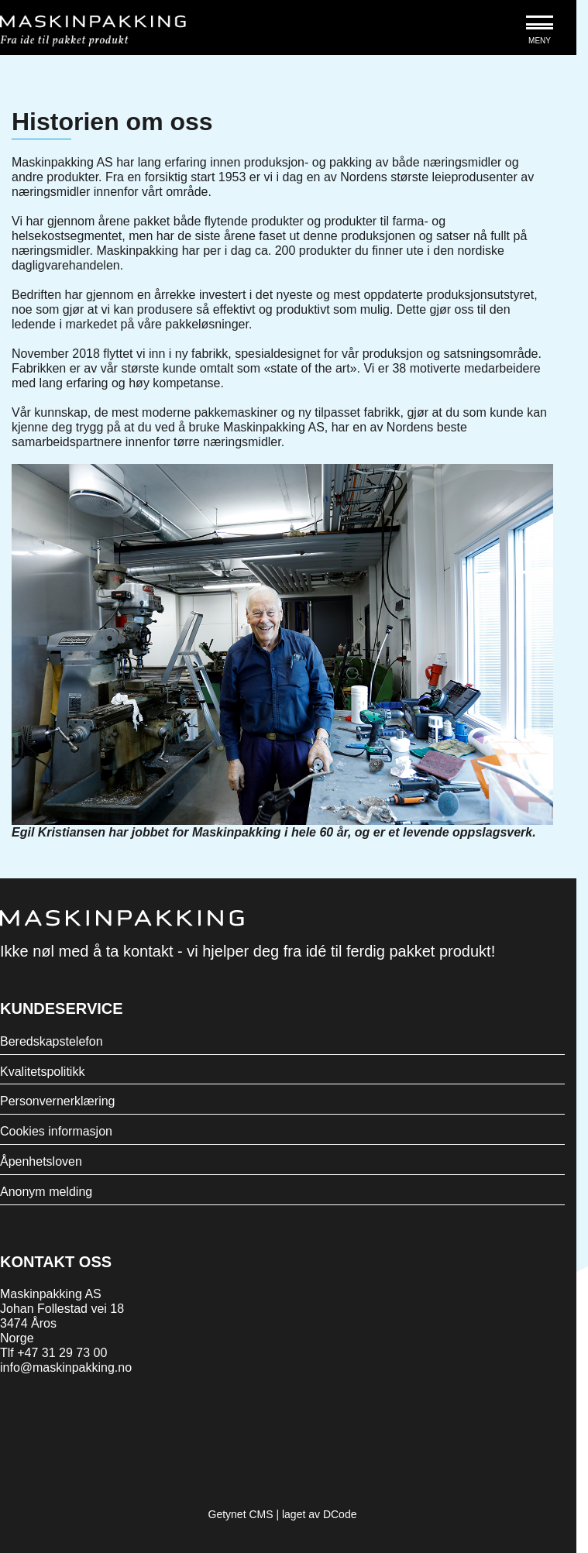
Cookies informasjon (56, 1131)
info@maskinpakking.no (66, 1367)
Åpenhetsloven (41, 1161)
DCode (340, 1514)
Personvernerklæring (57, 1101)
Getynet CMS (240, 1514)
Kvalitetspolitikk (42, 1071)
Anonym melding (46, 1191)
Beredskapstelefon (51, 1041)
